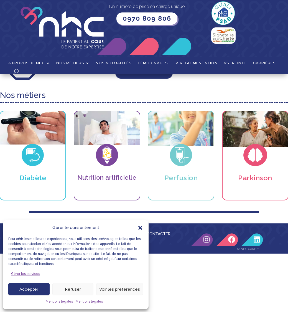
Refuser (73, 289)
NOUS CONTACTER (152, 292)
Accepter (28, 289)
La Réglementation (196, 63)
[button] (140, 228)
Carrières (264, 63)
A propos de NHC (26, 63)
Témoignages (152, 63)
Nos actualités (113, 63)
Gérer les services (25, 274)
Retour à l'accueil (144, 130)
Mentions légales (59, 301)
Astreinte (235, 63)
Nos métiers (70, 63)
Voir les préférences (119, 289)
